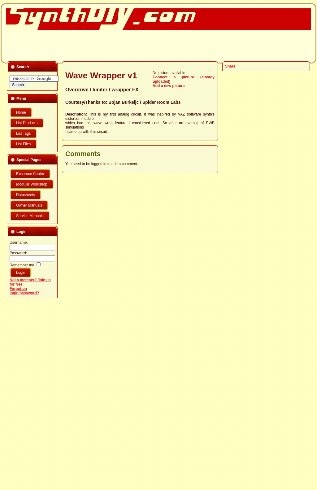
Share (230, 66)
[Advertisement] (155, 45)
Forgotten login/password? (24, 291)
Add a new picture (169, 86)
